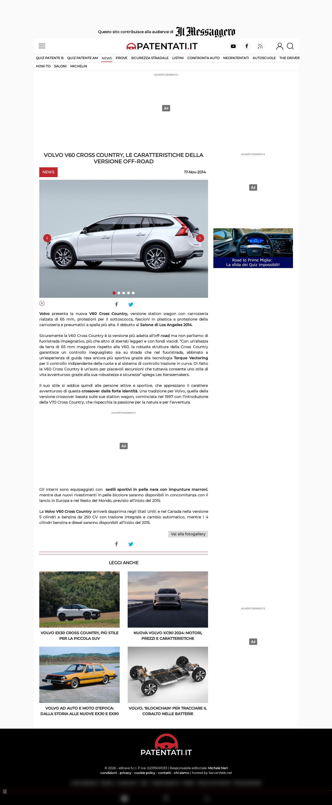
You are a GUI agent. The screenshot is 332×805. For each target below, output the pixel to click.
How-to (43, 66)
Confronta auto (203, 58)
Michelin (78, 66)
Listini (178, 58)
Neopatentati (236, 58)
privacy (125, 773)
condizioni (108, 773)
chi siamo (181, 773)
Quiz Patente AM (82, 58)
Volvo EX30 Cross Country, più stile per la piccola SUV (79, 636)
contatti (164, 773)
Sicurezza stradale (150, 58)
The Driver (289, 58)
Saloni (60, 66)
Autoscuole (264, 58)
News (107, 58)
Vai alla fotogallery (188, 534)
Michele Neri (218, 768)
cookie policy (144, 773)
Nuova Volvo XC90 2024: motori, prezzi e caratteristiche (167, 636)
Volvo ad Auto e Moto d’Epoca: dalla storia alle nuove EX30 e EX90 (79, 711)
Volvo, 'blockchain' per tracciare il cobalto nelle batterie (168, 711)
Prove (121, 58)
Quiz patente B (49, 58)
